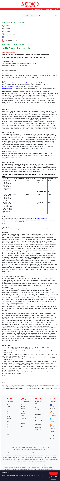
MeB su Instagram (53, 413)
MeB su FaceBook (52, 406)
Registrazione (50, 9)
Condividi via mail (8, 31)
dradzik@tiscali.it (23, 65)
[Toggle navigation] (56, 16)
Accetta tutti (53, 473)
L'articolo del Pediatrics (9, 70)
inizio (4, 159)
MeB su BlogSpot (52, 426)
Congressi (38, 418)
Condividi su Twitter (8, 34)
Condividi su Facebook (9, 37)
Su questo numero (23, 406)
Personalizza (53, 479)
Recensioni (38, 421)
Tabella (38, 171)
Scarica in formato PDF (9, 40)
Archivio (9, 421)
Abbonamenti (39, 9)
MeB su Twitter (52, 420)
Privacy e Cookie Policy (38, 475)
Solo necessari (53, 476)
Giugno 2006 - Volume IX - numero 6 (13, 22)
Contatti (52, 431)
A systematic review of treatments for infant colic (34, 358)
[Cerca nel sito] (30, 15)
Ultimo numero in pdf (23, 413)
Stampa (5, 25)
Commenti (6, 28)
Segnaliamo (38, 424)
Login (32, 9)
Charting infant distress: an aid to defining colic (35, 351)
